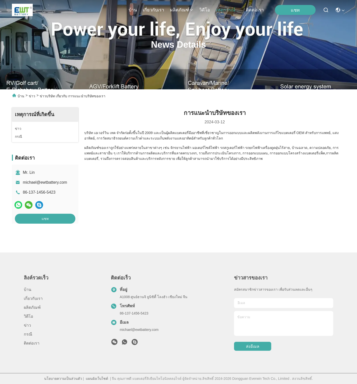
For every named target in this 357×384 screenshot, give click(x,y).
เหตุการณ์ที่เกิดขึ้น (228, 9)
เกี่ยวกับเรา (153, 9)
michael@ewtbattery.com (45, 182)
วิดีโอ (204, 9)
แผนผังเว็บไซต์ (97, 379)
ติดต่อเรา (255, 9)
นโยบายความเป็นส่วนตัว (63, 379)
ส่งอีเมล (252, 346)
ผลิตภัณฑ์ (181, 9)
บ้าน (133, 9)
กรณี (28, 334)
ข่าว (32, 96)
